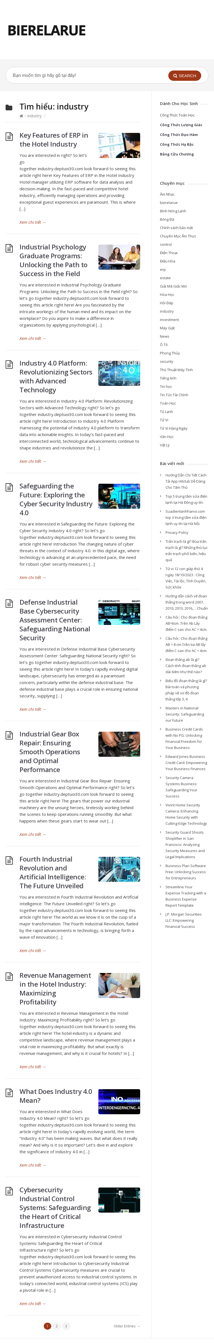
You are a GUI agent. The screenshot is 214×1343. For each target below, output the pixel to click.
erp (163, 269)
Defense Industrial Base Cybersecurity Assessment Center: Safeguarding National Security (55, 619)
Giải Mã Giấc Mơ (173, 286)
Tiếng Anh (168, 378)
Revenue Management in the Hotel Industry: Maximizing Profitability (55, 988)
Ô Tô (164, 344)
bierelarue (169, 202)
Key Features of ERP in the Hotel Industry (54, 139)
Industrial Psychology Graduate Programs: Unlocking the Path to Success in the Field (53, 260)
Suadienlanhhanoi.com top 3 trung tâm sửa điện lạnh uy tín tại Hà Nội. (186, 517)
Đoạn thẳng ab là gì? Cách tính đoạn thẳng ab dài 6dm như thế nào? (186, 665)
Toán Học (168, 403)
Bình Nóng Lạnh (173, 210)
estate (165, 277)
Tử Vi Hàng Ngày (174, 428)
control (166, 244)
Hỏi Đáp (166, 302)
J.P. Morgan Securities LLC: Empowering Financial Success (184, 920)
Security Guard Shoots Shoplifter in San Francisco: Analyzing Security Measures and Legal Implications (185, 844)
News (164, 336)
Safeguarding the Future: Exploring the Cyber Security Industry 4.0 (56, 499)
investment (169, 319)
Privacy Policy (177, 532)
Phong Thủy (170, 353)
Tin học (166, 386)
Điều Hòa (167, 261)
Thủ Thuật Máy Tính (176, 369)
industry (34, 115)
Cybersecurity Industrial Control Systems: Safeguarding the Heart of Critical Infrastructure (55, 1207)
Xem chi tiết (33, 222)
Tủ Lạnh (166, 411)
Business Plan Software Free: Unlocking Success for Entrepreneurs (186, 871)
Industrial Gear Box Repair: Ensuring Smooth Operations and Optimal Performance (50, 751)
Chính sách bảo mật (176, 227)
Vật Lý (165, 444)
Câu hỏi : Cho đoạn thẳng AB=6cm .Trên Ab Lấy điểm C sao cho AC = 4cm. (186, 623)
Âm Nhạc (167, 194)
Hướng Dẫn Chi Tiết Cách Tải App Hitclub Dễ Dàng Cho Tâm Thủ (186, 481)
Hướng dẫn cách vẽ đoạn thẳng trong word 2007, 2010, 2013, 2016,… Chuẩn (187, 602)
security (166, 361)
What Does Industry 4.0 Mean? (56, 1096)
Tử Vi (164, 419)
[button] (184, 75)
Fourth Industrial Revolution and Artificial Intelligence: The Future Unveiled (53, 872)
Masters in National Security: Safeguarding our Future (185, 714)
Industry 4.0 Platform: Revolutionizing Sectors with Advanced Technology (56, 376)
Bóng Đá (167, 219)
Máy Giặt (167, 327)
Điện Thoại (168, 252)
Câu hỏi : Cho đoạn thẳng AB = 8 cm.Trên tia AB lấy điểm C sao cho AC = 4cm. (186, 644)
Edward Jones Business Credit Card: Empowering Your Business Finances (186, 762)
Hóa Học (167, 294)
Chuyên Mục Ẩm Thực (178, 236)
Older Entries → (127, 1326)
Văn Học (167, 436)
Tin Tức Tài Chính (174, 394)
